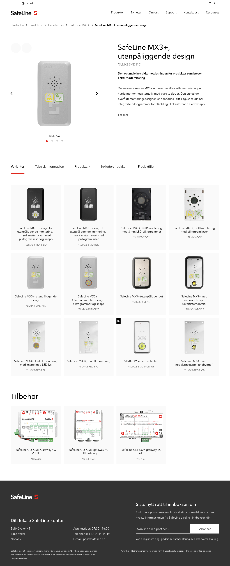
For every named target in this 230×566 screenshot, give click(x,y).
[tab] (47, 141)
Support (171, 12)
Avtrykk (125, 550)
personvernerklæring (206, 539)
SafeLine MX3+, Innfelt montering (88, 361)
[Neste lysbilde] (97, 93)
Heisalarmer (56, 25)
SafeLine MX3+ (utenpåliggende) (141, 296)
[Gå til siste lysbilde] (12, 93)
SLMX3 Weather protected (141, 361)
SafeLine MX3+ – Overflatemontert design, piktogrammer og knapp (88, 300)
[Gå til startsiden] (24, 12)
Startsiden (17, 25)
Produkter (117, 12)
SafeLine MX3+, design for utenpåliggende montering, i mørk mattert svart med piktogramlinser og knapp (35, 233)
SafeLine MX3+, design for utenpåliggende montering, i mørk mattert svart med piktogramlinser (88, 233)
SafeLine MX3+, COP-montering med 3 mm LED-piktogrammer (141, 229)
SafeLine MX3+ (79, 25)
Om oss (154, 12)
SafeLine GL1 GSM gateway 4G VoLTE (141, 451)
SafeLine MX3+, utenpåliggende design (121, 25)
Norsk (27, 3)
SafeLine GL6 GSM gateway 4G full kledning (89, 451)
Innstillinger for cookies (198, 550)
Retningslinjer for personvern (146, 550)
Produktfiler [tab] (146, 167)
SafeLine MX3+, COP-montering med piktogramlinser (194, 229)
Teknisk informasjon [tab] (49, 167)
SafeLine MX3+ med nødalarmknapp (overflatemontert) (194, 300)
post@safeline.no (94, 539)
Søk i (213, 3)
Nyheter (136, 12)
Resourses (212, 12)
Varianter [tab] (17, 167)
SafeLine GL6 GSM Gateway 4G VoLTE (36, 451)
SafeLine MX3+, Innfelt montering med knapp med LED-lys (36, 362)
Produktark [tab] (82, 167)
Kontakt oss (191, 12)
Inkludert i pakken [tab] (114, 167)
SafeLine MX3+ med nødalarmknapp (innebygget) (194, 362)
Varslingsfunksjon (174, 550)
